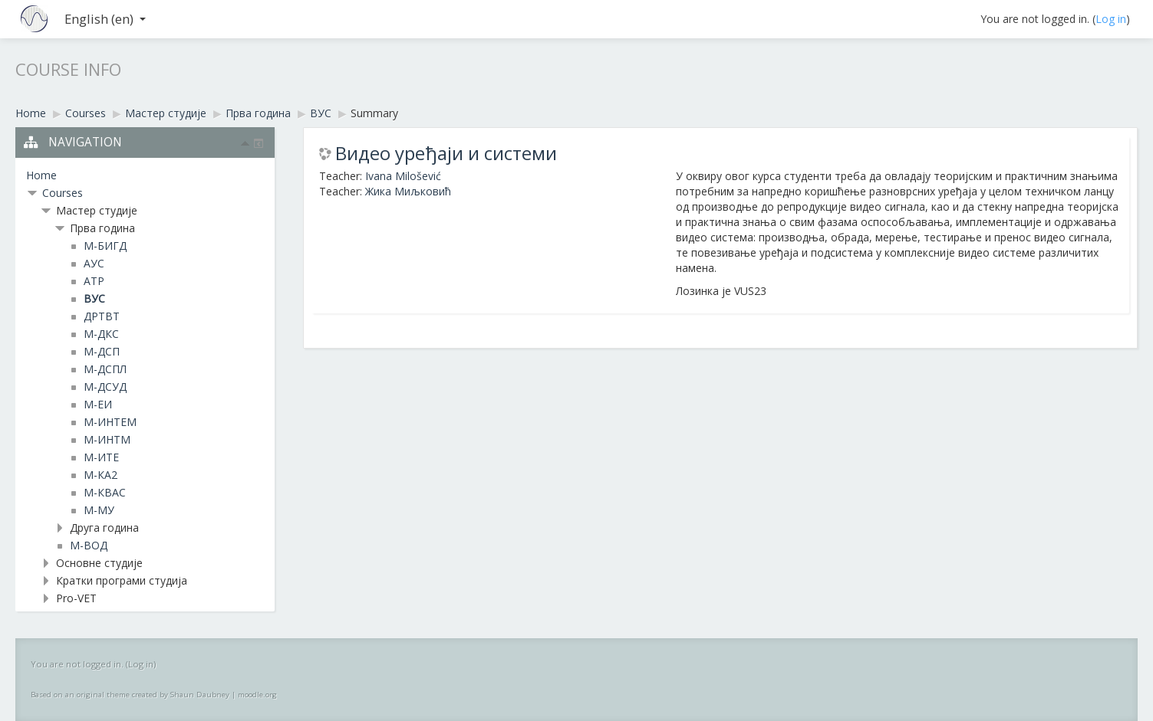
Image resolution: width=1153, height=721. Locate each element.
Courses (62, 192)
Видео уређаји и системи (446, 153)
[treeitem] (145, 175)
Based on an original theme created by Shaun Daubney (130, 695)
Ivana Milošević (403, 176)
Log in (1110, 18)
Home (41, 175)
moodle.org (257, 695)
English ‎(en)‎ (105, 19)
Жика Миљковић (408, 191)
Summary (374, 113)
